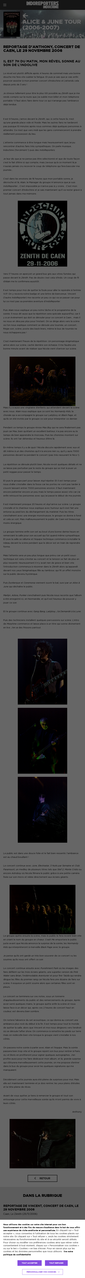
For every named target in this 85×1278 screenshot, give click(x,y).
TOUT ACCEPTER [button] (29, 1263)
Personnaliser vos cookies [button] (41, 1272)
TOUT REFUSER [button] (56, 1263)
